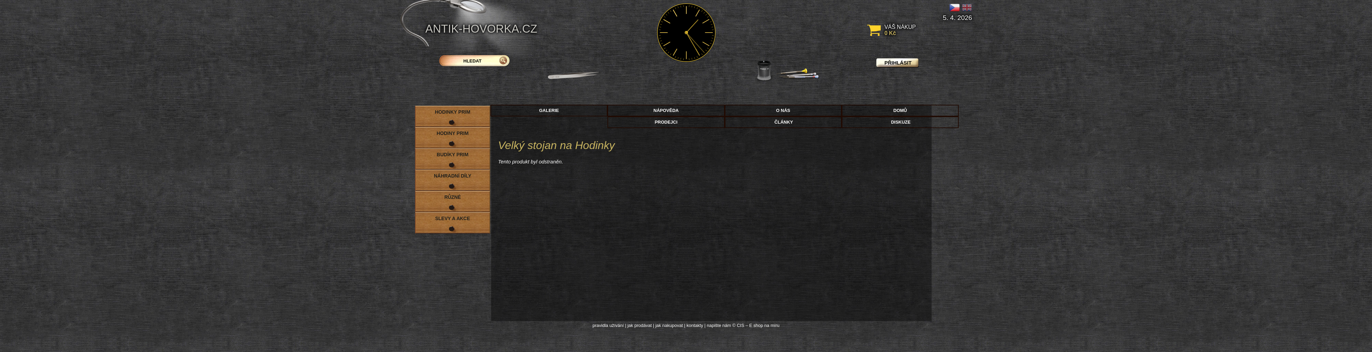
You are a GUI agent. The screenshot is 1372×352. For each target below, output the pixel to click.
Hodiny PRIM (453, 133)
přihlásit (897, 63)
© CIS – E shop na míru (755, 325)
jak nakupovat (669, 325)
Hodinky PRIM (452, 112)
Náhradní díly (452, 176)
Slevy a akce (452, 218)
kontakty (694, 325)
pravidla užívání (608, 325)
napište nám (719, 325)
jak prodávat (639, 325)
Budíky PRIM (452, 154)
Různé (452, 197)
